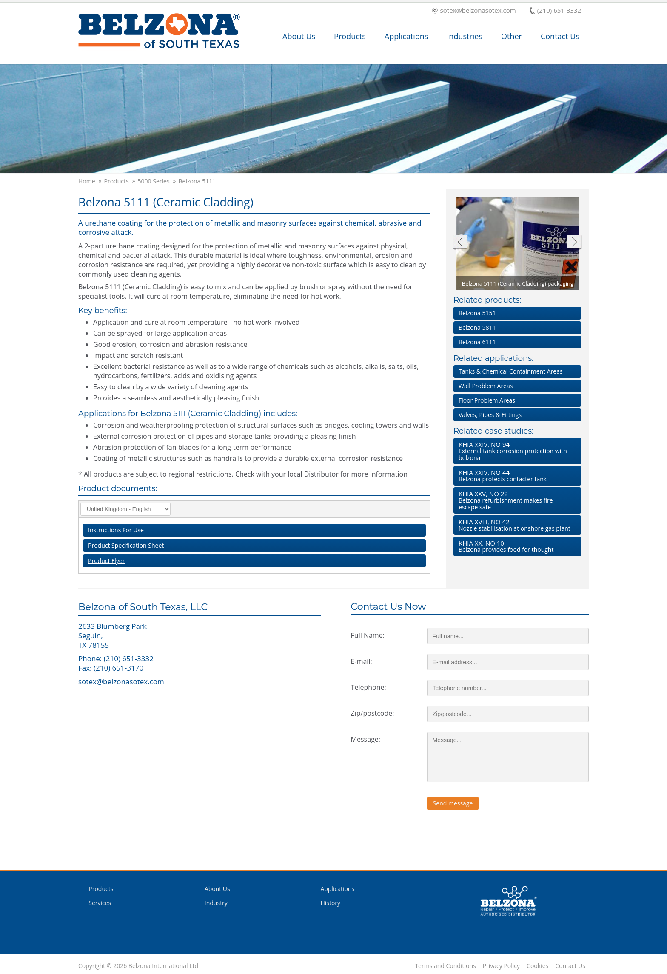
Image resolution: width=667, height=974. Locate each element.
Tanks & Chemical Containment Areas (511, 371)
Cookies (537, 966)
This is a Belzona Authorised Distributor (508, 901)
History (330, 903)
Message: (365, 739)
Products (350, 36)
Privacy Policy (501, 966)
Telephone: (368, 687)
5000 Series (154, 181)
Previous (459, 243)
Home (86, 181)
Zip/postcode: (372, 713)
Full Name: (368, 635)
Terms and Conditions (445, 966)
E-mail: (361, 661)
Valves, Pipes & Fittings (490, 415)
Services (99, 903)
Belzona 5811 (477, 327)
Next (574, 243)
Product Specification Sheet (126, 545)
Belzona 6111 (477, 342)
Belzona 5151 (477, 313)
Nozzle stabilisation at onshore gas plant (516, 524)
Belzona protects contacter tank (516, 475)
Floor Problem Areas (487, 400)
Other (511, 36)
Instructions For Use (116, 530)
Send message (453, 803)
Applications (406, 36)
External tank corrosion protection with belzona (516, 451)
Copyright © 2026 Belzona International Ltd (138, 966)
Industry (216, 903)
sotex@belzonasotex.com (474, 10)
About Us (298, 36)
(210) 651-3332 (555, 10)
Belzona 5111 (197, 181)
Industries (464, 36)
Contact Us (560, 36)
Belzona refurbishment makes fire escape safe (516, 500)
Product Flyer (106, 561)
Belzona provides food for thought (516, 546)
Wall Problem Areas (486, 386)
